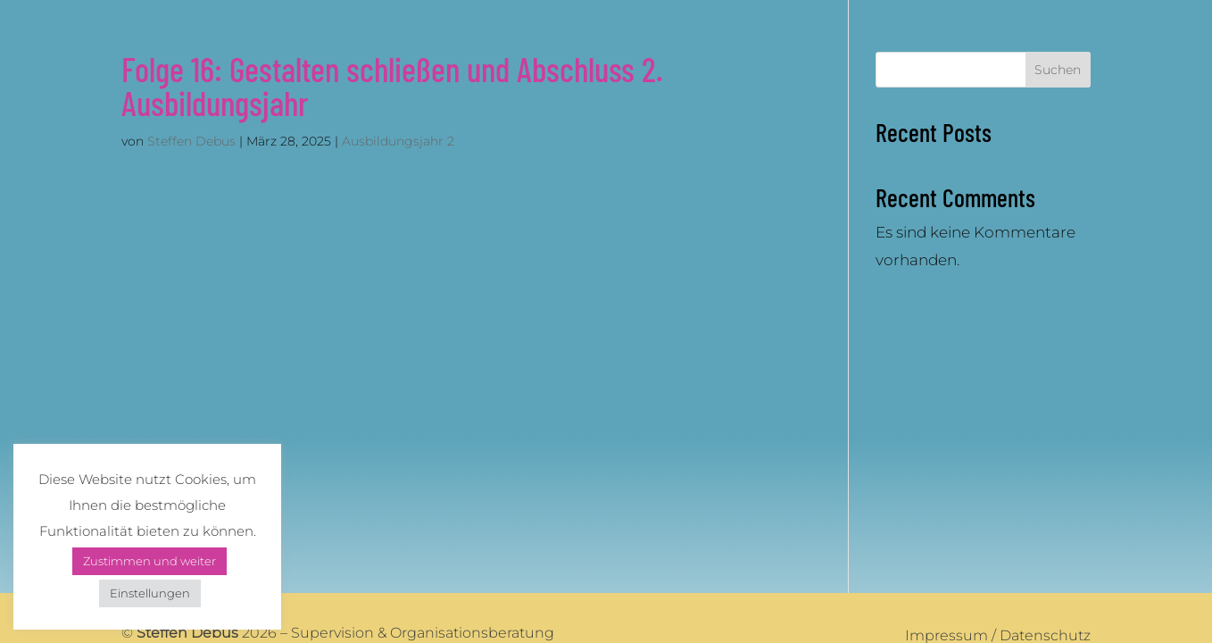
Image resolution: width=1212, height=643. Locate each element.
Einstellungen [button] (150, 593)
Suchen (1057, 70)
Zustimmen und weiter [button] (149, 561)
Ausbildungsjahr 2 (398, 141)
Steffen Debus (191, 141)
